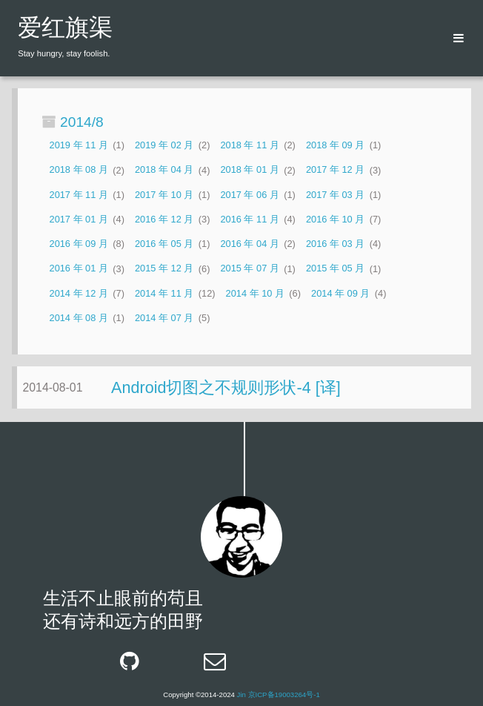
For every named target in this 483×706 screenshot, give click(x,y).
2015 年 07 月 (249, 268)
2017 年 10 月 (164, 194)
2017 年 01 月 (79, 219)
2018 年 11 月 (249, 145)
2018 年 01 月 (249, 170)
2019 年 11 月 (79, 145)
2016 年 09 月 (79, 243)
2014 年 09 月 (340, 293)
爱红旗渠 (65, 29)
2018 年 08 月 (79, 170)
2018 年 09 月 (335, 145)
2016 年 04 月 (249, 243)
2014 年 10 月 (255, 293)
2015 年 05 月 (335, 268)
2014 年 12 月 (79, 293)
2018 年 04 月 (164, 170)
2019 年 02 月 (164, 145)
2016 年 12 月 (164, 219)
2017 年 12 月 (335, 170)
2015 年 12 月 (164, 268)
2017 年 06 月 (249, 194)
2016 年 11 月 (249, 219)
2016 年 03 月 (335, 243)
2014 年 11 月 (164, 293)
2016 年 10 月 (335, 219)
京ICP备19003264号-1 (284, 694)
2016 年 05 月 (164, 243)
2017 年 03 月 (335, 194)
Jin (241, 694)
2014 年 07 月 (164, 317)
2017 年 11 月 (79, 194)
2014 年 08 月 (79, 317)
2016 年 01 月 (79, 268)
